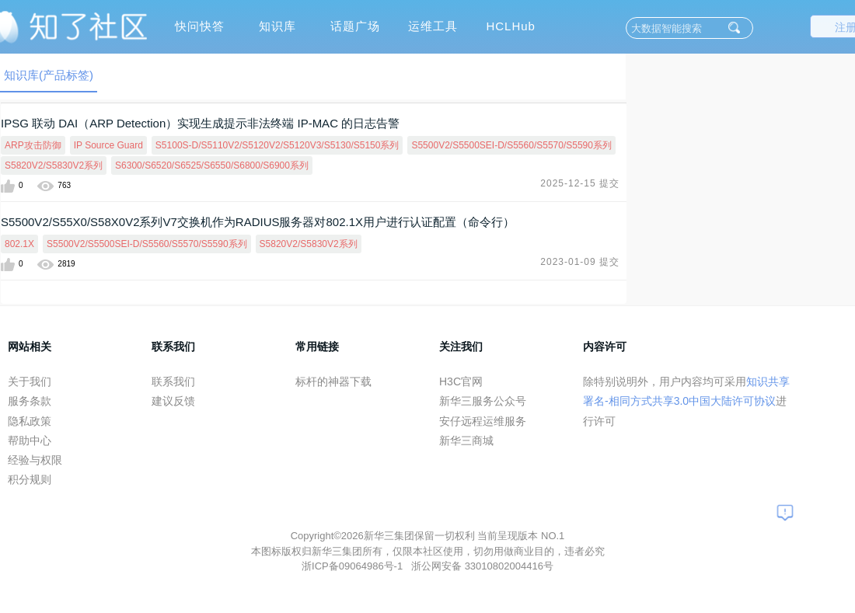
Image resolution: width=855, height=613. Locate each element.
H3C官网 (461, 381)
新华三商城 (466, 440)
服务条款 (29, 401)
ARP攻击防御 (33, 145)
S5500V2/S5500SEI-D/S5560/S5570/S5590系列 (511, 145)
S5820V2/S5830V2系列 (54, 165)
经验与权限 (35, 460)
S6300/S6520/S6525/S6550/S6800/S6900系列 (212, 165)
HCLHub (511, 26)
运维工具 (433, 26)
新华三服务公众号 (482, 401)
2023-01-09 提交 (579, 261)
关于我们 (29, 381)
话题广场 (355, 26)
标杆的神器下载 (333, 381)
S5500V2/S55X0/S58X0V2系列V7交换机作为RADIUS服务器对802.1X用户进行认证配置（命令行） (258, 221)
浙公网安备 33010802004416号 (482, 566)
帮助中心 (29, 440)
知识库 (277, 26)
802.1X (19, 244)
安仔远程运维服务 (482, 421)
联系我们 (173, 381)
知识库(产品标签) (48, 75)
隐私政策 (29, 421)
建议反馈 (173, 401)
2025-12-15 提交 (579, 183)
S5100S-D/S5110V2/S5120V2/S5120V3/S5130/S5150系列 (277, 145)
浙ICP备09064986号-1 (354, 566)
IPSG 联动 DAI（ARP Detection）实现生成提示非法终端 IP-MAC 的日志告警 (200, 123)
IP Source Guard (108, 145)
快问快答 (200, 26)
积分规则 (29, 479)
